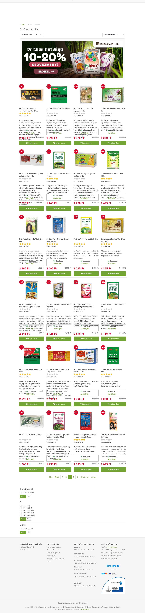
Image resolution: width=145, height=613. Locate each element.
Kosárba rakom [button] (31, 143)
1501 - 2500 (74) (28, 513)
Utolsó (93, 477)
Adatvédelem (51, 555)
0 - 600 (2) (26, 506)
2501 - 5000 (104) (29, 515)
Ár (21, 502)
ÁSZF (49, 561)
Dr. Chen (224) (28, 528)
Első (50, 477)
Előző (57, 477)
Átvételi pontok (25, 550)
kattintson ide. (85, 609)
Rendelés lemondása (54, 550)
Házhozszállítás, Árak (27, 547)
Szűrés (23, 496)
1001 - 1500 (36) (28, 510)
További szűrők (26, 489)
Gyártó (23, 525)
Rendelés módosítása (54, 547)
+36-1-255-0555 (112, 547)
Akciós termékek (29, 492)
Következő (84, 477)
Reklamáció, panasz (53, 553)
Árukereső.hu (113, 570)
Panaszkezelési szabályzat (56, 558)
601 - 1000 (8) (28, 508)
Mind (28, 496)
